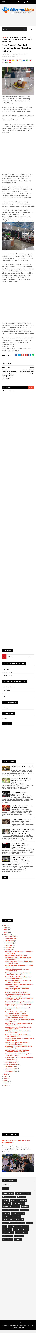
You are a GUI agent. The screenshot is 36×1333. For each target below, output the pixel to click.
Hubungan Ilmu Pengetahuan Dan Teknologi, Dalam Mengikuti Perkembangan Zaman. (22, 834)
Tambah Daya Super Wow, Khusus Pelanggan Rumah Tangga (17, 1015)
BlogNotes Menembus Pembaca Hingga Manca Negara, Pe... (17, 1054)
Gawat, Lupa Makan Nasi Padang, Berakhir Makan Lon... (17, 1046)
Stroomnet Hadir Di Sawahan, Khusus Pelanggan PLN (19, 988)
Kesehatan (24, 1213)
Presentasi (21, 1226)
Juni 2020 (9, 950)
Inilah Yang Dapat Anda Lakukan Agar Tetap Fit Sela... (19, 965)
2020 (6, 937)
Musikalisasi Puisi (8, 1219)
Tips (5, 696)
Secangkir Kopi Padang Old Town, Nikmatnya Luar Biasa (17, 977)
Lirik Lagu (6, 1216)
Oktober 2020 (11, 1070)
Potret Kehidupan (24, 38)
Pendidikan (19, 1223)
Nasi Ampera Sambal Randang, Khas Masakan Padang (18, 1057)
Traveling (16, 1232)
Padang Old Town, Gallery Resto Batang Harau (17, 973)
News (16, 38)
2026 (6, 1088)
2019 (6, 935)
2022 (6, 1079)
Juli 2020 (9, 953)
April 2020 (9, 946)
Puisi (5, 699)
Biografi (7, 693)
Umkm (18, 1235)
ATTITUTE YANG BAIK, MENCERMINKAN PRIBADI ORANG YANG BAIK (20, 848)
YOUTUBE (10, 659)
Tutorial (25, 1232)
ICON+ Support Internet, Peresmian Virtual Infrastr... (18, 1008)
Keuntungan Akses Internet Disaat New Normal (18, 961)
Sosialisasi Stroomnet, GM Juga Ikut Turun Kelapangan (18, 984)
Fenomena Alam (18, 1206)
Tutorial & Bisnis (8, 1235)
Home (4, 38)
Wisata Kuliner (6, 40)
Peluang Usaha (8, 1223)
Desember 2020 (12, 1074)
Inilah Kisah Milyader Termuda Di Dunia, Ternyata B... (19, 1023)
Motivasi (14, 1216)
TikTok (6, 711)
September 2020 (12, 1067)
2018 (6, 933)
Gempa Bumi (7, 1209)
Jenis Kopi (15, 1213)
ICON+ (17, 1209)
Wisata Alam (8, 675)
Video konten (7, 1239)
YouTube (18, 1242)
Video (25, 1235)
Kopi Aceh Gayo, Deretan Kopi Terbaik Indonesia (19, 969)
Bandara (18, 1196)
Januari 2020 (10, 939)
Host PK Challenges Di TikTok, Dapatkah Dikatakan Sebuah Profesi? (21, 783)
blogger (31, 390)
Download (6, 1206)
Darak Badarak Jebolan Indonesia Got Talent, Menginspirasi (22, 810)
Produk (29, 1226)
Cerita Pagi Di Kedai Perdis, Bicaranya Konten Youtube (19, 1002)
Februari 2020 (11, 942)
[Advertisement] (18, 154)
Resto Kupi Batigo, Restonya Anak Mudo (17, 1012)
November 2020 (12, 1072)
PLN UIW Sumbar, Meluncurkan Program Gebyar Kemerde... (16, 1019)
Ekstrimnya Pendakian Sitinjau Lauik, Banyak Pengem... (18, 1050)
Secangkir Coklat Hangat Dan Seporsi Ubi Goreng (19, 955)
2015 (6, 928)
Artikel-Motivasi (9, 690)
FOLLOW (30, 659)
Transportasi (7, 1232)
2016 (6, 931)
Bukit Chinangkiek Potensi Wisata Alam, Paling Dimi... (17, 1038)
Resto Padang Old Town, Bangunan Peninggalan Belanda (18, 980)
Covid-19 (14, 1203)
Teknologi (12, 1229)
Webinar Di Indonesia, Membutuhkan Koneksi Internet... (18, 1027)
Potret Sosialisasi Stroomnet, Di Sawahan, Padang (17, 992)
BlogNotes (10, 38)
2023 (6, 1082)
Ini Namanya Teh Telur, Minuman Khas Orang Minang (19, 1061)
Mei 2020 (9, 948)
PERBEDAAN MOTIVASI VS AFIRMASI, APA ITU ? (20, 796)
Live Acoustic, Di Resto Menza (16, 995)
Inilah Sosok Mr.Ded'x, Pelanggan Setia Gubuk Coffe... (19, 1042)
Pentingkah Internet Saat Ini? (16, 958)
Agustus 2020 (11, 1065)
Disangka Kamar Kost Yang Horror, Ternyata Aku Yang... (17, 998)
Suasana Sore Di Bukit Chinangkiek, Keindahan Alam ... (18, 1031)
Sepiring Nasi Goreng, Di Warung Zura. (19, 1005)
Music (22, 1216)
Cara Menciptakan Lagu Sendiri (21, 822)
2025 (6, 1086)
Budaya (6, 672)
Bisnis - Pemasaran (9, 1200)
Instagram (25, 1209)
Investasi (6, 1213)
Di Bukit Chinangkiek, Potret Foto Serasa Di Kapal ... (17, 1035)
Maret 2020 (10, 944)
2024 (6, 1084)
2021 (6, 1077)
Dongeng (23, 1203)
